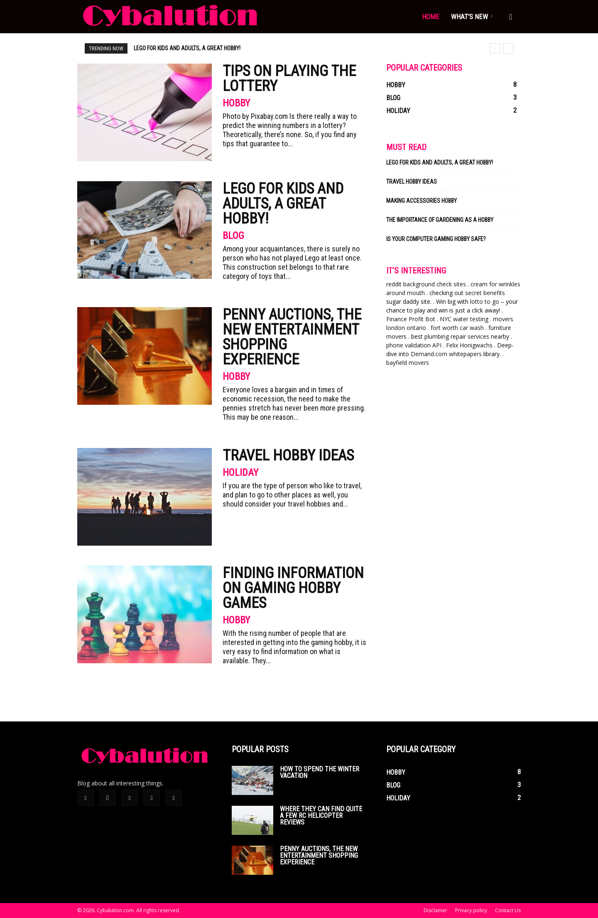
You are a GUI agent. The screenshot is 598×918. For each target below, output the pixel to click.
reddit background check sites (426, 284)
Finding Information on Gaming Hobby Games (293, 588)
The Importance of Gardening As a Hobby (439, 220)
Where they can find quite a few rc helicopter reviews (321, 815)
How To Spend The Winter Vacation (319, 772)
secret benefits (485, 293)
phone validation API (413, 345)
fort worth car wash (457, 328)
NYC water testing (464, 319)
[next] (508, 48)
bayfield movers (407, 363)
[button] (511, 17)
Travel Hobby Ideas (288, 455)
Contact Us (508, 910)
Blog (233, 236)
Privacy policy (471, 910)
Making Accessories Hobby (421, 200)
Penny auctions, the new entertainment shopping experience (215, 48)
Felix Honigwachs (469, 345)
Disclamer (435, 910)
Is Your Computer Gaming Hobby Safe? (436, 239)
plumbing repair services (456, 336)
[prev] (495, 48)
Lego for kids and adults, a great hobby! (283, 203)
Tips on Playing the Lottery (289, 78)
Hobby (236, 103)
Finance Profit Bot (410, 319)
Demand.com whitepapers (446, 354)
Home (430, 16)
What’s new (471, 16)
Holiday (240, 472)
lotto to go (484, 301)
